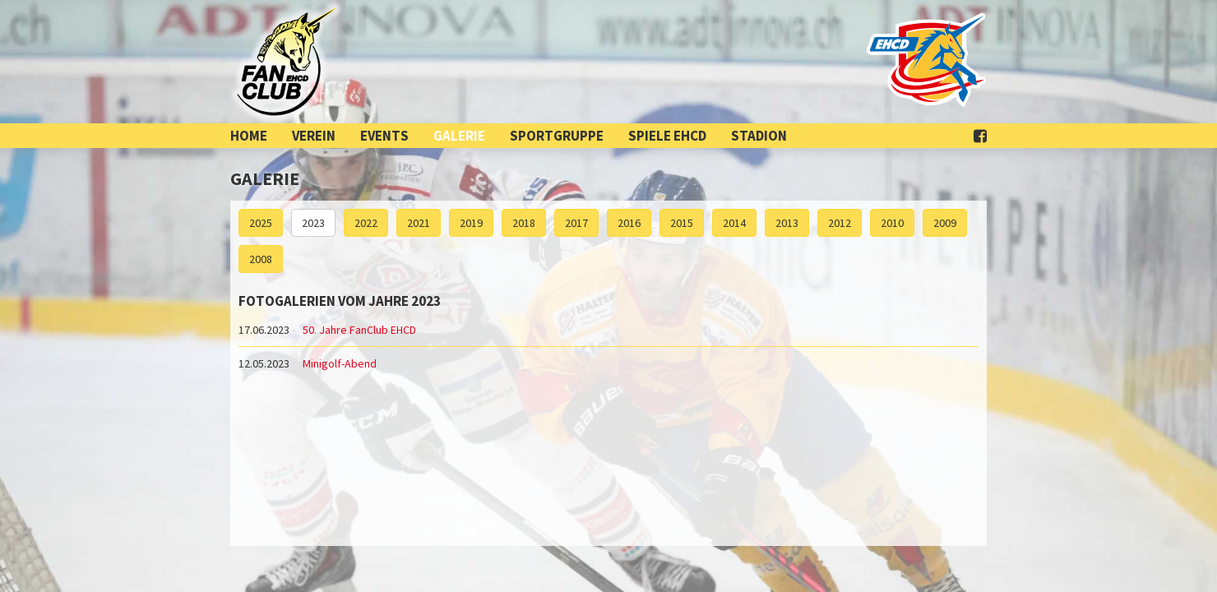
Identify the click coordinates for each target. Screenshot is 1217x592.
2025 (260, 222)
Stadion (759, 136)
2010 (892, 222)
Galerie (459, 136)
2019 (471, 222)
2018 (523, 222)
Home (248, 136)
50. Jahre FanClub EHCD (359, 329)
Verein (313, 136)
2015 (681, 222)
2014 (734, 222)
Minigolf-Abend (340, 363)
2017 (576, 222)
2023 (313, 222)
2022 (365, 222)
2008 (260, 259)
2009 (944, 222)
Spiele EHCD (667, 136)
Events (384, 136)
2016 (629, 222)
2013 (786, 222)
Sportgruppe (557, 136)
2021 (418, 222)
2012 (839, 222)
